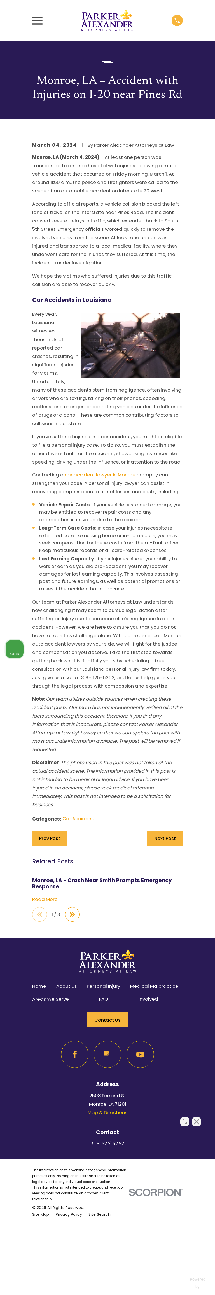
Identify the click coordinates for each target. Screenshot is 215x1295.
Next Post (165, 931)
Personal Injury (103, 1079)
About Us (66, 1079)
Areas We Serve (50, 1092)
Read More (45, 992)
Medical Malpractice (154, 1079)
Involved (148, 1092)
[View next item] (72, 1007)
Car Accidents (79, 912)
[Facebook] (74, 1148)
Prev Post (49, 931)
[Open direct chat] (184, 1116)
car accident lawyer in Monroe (100, 568)
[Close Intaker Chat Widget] (196, 1116)
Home (39, 1079)
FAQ (103, 1092)
